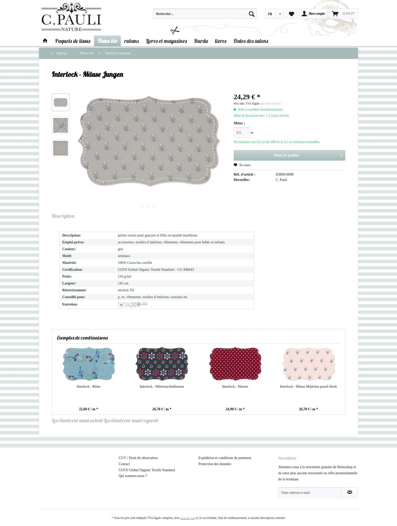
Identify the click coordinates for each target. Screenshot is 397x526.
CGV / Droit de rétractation (138, 458)
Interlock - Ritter (89, 386)
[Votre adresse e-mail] (310, 492)
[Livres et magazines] (166, 41)
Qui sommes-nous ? (133, 476)
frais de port (187, 518)
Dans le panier (308, 154)
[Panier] (344, 14)
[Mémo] (291, 14)
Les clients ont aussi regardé (131, 420)
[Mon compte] (313, 14)
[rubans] (131, 41)
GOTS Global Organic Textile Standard (147, 470)
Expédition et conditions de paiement (224, 458)
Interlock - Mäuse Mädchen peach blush (308, 386)
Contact (124, 464)
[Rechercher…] (205, 14)
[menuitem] (205, 16)
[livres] (220, 41)
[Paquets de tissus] (72, 41)
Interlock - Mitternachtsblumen (162, 386)
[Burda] (200, 41)
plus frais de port (270, 103)
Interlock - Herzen (235, 386)
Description (63, 216)
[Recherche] (251, 14)
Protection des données (214, 464)
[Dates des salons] (251, 41)
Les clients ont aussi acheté (77, 420)
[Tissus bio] (107, 41)
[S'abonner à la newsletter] (350, 492)
